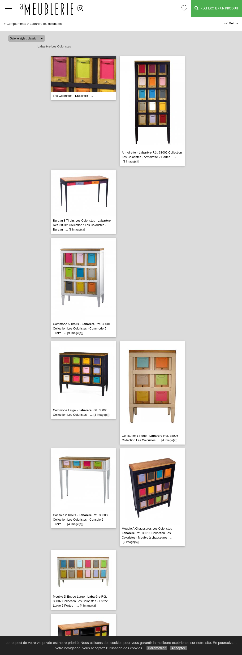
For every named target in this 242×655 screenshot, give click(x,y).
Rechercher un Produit (216, 8)
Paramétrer (156, 648)
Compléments (16, 24)
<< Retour (231, 23)
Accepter (178, 648)
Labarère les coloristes (46, 24)
